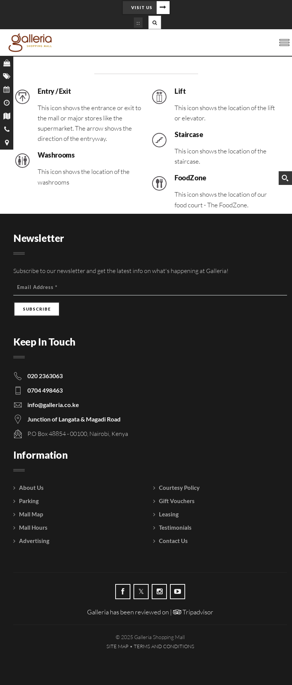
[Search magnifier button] (285, 178)
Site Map (117, 646)
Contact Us (173, 540)
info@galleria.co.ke (53, 404)
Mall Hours (33, 527)
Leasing (169, 514)
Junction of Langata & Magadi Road (74, 419)
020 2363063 (45, 375)
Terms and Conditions (164, 646)
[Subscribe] (36, 309)
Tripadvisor (193, 612)
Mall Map (31, 514)
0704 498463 (45, 390)
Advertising (34, 540)
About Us (31, 487)
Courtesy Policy (179, 487)
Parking (29, 500)
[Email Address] (150, 287)
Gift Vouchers (177, 500)
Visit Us (141, 7)
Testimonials (175, 527)
